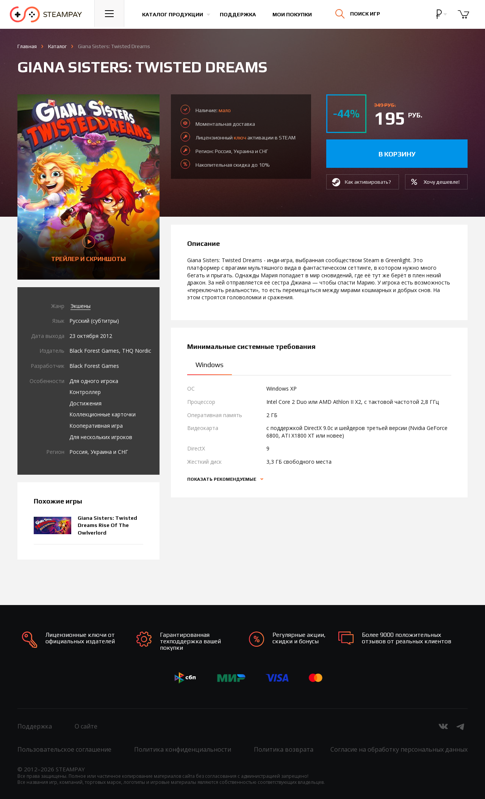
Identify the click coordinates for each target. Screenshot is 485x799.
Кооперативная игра (96, 425)
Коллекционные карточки (102, 414)
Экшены (80, 306)
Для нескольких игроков (100, 437)
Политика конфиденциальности (182, 749)
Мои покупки (294, 14)
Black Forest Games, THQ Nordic (110, 350)
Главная (27, 46)
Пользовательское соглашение (64, 749)
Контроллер (85, 392)
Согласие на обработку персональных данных (399, 749)
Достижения (85, 403)
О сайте (86, 726)
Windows (210, 365)
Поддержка (240, 14)
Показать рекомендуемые (222, 479)
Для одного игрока (93, 381)
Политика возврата (283, 749)
